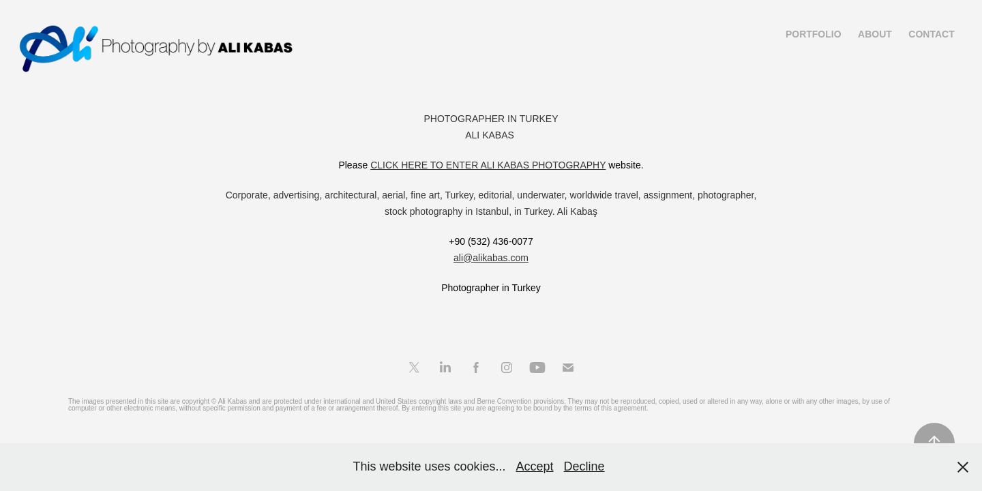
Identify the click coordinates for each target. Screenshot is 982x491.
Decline (584, 466)
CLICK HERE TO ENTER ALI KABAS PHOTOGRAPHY (488, 165)
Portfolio (814, 34)
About (875, 34)
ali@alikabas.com (491, 257)
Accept (535, 466)
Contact (931, 34)
